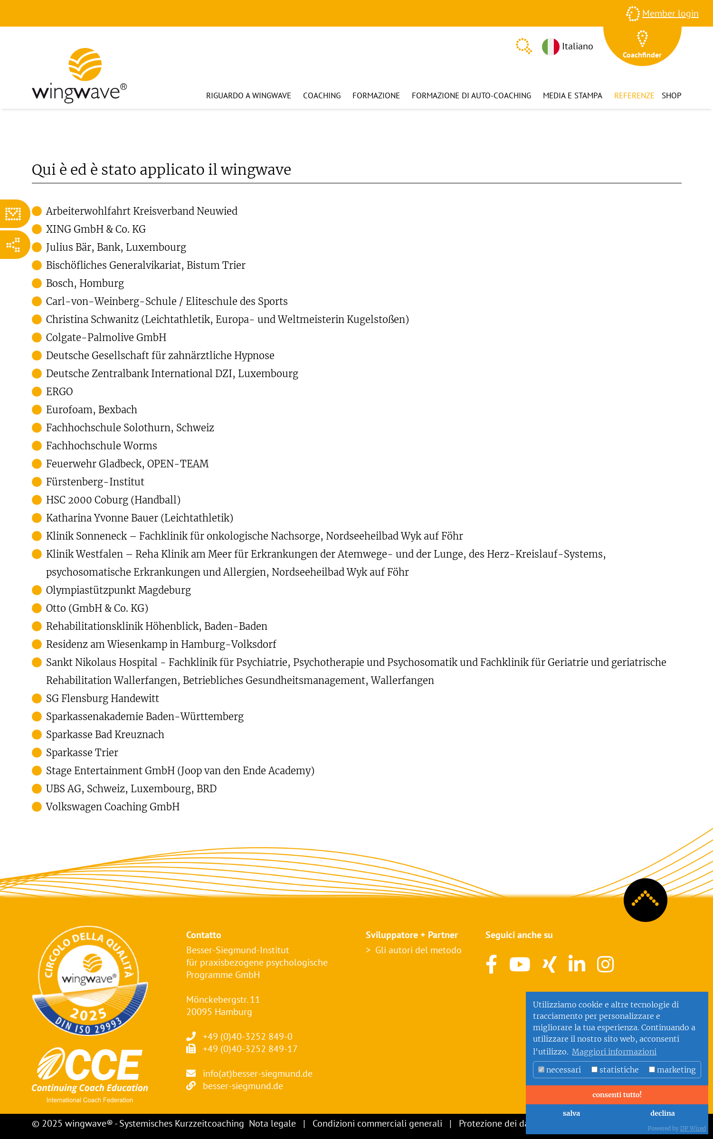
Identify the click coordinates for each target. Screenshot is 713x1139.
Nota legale (272, 1123)
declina (662, 1113)
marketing (672, 1069)
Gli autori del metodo (418, 950)
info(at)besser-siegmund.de (258, 1073)
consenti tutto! (617, 1095)
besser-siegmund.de (243, 1086)
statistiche (615, 1069)
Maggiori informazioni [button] (614, 1051)
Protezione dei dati (497, 1123)
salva (571, 1113)
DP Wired (693, 1128)
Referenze (634, 95)
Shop (672, 95)
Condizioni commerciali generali (377, 1123)
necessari (559, 1069)
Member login (670, 13)
